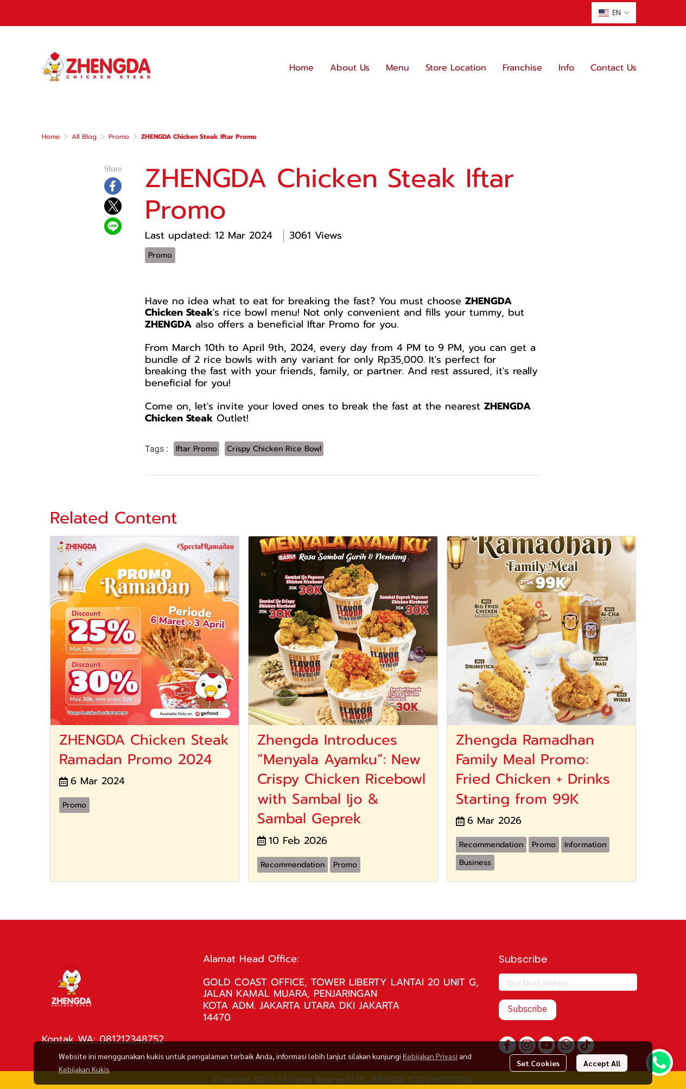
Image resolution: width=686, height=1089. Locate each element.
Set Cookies (538, 1063)
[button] (614, 12)
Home (51, 137)
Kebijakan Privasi (430, 1056)
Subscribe (527, 1009)
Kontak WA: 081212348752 (103, 1039)
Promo (119, 137)
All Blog (84, 137)
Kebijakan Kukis (84, 1069)
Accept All (601, 1063)
